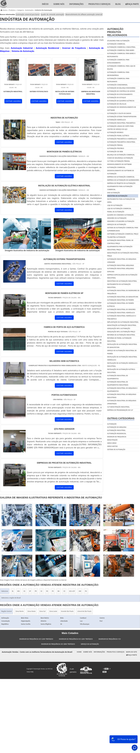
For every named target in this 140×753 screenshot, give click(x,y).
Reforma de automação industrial (121, 335)
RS (47, 591)
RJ (12, 591)
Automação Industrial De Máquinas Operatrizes (121, 402)
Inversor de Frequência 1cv (109, 639)
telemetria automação (116, 237)
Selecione (4, 591)
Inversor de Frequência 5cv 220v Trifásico (76, 639)
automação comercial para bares (27, 14)
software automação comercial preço (122, 234)
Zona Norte (20, 611)
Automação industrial (116, 430)
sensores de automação (116, 218)
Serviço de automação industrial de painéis (122, 352)
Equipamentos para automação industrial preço (119, 248)
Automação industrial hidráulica (121, 313)
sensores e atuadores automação (120, 221)
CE (64, 591)
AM (80, 591)
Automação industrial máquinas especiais (120, 270)
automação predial (115, 145)
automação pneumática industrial (121, 142)
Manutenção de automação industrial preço (123, 254)
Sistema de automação (116, 449)
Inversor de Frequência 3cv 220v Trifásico (36, 639)
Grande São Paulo (67, 611)
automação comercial (116, 44)
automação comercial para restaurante (118, 80)
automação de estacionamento (120, 94)
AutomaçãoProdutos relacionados (117, 32)
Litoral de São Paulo (84, 611)
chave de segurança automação (120, 158)
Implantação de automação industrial (123, 322)
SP (30, 591)
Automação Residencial (47, 48)
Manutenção (112, 440)
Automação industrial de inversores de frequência (123, 292)
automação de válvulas (116, 104)
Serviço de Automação (90, 644)
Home (79, 652)
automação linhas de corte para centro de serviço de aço (120, 127)
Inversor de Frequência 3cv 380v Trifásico (58, 644)
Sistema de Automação (23, 51)
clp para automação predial (118, 161)
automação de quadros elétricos (120, 101)
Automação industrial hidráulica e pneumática (121, 317)
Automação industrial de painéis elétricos (120, 304)
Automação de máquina (116, 427)
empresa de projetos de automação (121, 183)
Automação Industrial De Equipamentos (117, 377)
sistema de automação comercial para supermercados (122, 229)
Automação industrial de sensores (121, 309)
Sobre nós (58, 4)
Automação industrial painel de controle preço (120, 241)
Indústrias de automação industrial (122, 281)
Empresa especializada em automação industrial (122, 276)
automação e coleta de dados (119, 113)
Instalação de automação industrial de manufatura (122, 345)
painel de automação (115, 212)
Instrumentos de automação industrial (119, 285)
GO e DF (72, 591)
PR (36, 591)
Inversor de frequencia (116, 437)
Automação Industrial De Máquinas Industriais (121, 395)
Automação (112, 424)
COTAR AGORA (13, 101)
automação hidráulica (116, 120)
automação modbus (115, 132)
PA (86, 591)
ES (24, 591)
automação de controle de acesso (121, 91)
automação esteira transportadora (121, 117)
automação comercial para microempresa (118, 73)
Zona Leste (53, 611)
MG (18, 591)
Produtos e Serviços (99, 4)
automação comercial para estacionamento (118, 61)
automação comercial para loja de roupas (121, 67)
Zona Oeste (31, 611)
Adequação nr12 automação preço (121, 332)
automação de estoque (116, 97)
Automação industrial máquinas (120, 265)
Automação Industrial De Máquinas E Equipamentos (122, 389)
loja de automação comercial (119, 208)
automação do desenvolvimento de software (121, 108)
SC (41, 591)
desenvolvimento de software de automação (120, 172)
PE (53, 591)
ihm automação (113, 193)
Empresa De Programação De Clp (120, 410)
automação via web (115, 152)
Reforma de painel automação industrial (119, 339)
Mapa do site (131, 652)
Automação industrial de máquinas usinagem (121, 260)
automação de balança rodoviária (121, 88)
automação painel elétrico (118, 136)
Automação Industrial (22, 48)
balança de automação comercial (121, 155)
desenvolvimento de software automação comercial (84, 14)
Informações (76, 4)
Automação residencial (116, 433)
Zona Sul (42, 611)
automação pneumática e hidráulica (122, 139)
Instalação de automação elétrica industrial (121, 370)
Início (45, 4)
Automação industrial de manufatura (122, 297)
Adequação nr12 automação (118, 328)
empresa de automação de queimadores (123, 180)
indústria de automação (117, 196)
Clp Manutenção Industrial (118, 407)
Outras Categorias (120, 418)
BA (59, 591)
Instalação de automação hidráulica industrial (122, 364)
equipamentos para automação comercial (119, 188)
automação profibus (115, 148)
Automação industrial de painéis (120, 300)
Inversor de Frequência (74, 48)
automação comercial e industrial (121, 47)
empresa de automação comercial (121, 177)
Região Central (6, 611)
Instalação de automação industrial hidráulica (122, 358)
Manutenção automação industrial (121, 325)
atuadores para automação (118, 41)
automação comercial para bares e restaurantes (121, 55)
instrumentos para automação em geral (121, 200)
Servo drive (111, 443)
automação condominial (117, 85)
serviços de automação (116, 224)
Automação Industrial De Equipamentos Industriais (117, 383)
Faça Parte (131, 655)
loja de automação (115, 205)
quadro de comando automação (52, 14)
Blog (118, 4)
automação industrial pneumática (121, 123)
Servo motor (112, 446)
